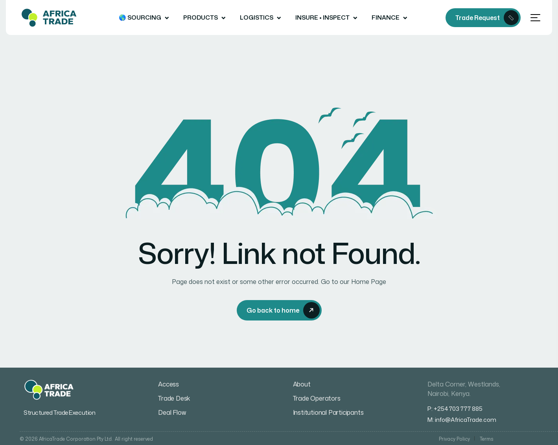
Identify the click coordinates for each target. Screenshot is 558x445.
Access (168, 384)
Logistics (256, 17)
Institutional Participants (328, 412)
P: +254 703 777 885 (454, 409)
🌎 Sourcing (140, 17)
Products (200, 17)
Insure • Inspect (322, 17)
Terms (487, 439)
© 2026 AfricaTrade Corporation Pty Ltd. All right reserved (86, 439)
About (302, 384)
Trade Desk (174, 398)
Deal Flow (172, 412)
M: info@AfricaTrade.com (461, 420)
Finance (386, 17)
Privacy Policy (454, 439)
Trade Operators (317, 398)
